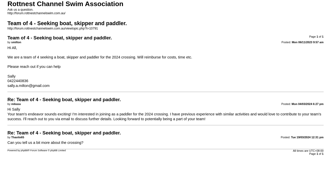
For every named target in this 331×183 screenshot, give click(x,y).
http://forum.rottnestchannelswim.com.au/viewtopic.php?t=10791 (52, 28)
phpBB (24, 150)
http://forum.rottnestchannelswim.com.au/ (36, 13)
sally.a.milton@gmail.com (28, 86)
